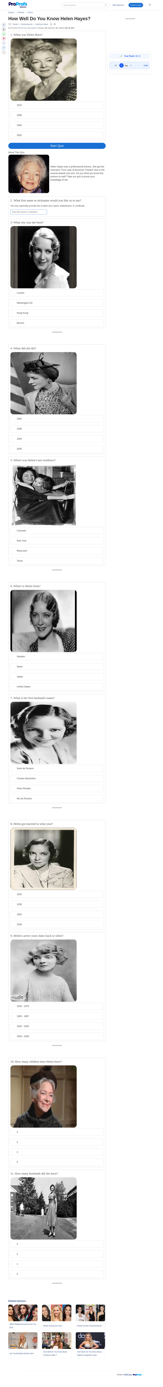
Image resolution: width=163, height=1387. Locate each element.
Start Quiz (57, 145)
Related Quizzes (17, 1301)
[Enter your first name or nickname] (28, 212)
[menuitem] (118, 5)
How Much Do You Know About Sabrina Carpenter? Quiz (89, 1353)
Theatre (15, 24)
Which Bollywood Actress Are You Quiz (23, 1325)
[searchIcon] (106, 5)
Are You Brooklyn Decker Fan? (22, 1353)
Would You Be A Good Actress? (89, 1326)
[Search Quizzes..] (85, 5)
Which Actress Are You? (52, 1326)
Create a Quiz (135, 5)
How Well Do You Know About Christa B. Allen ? (55, 1353)
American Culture (41, 24)
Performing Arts (26, 24)
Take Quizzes (118, 5)
